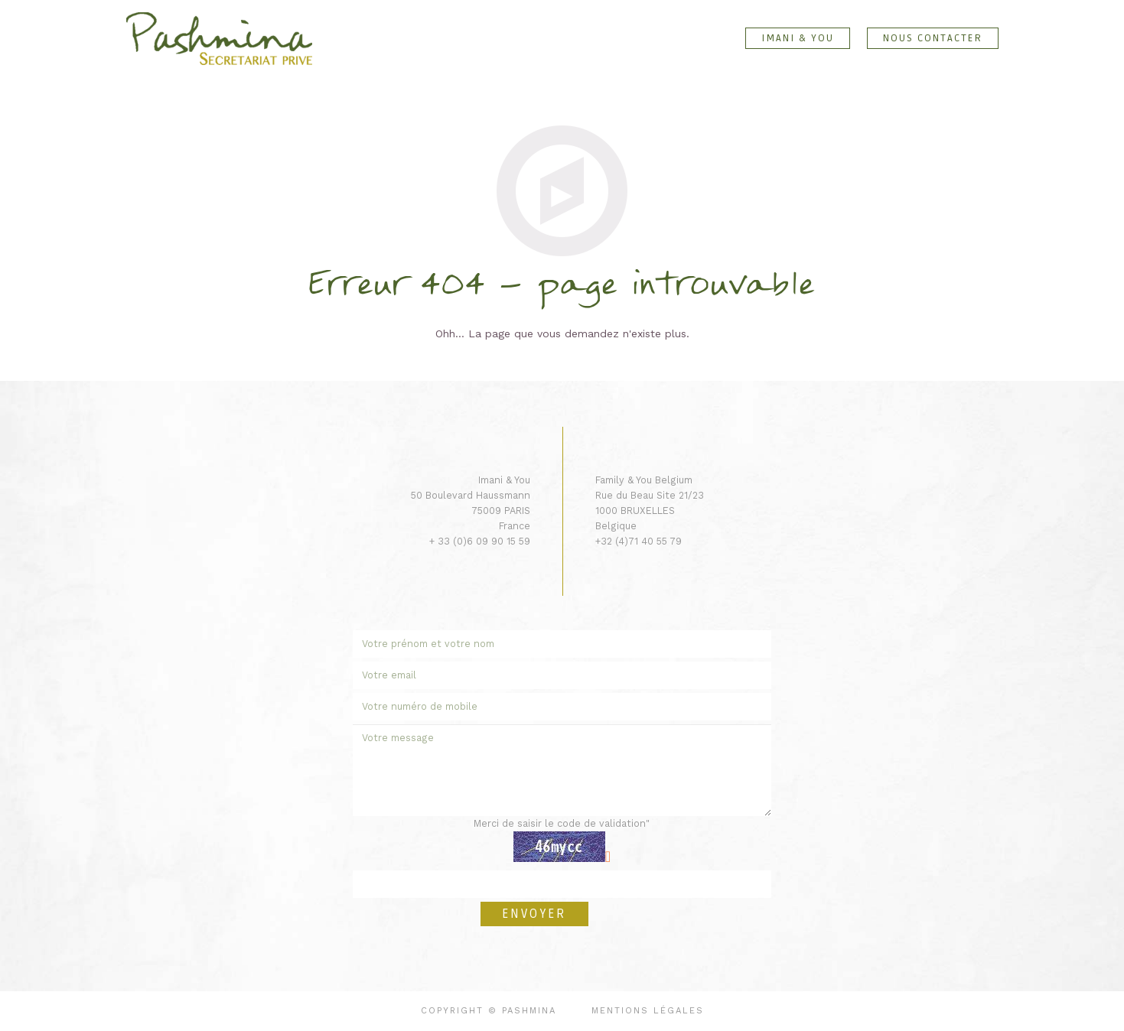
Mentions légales (647, 1011)
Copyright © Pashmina (488, 1011)
